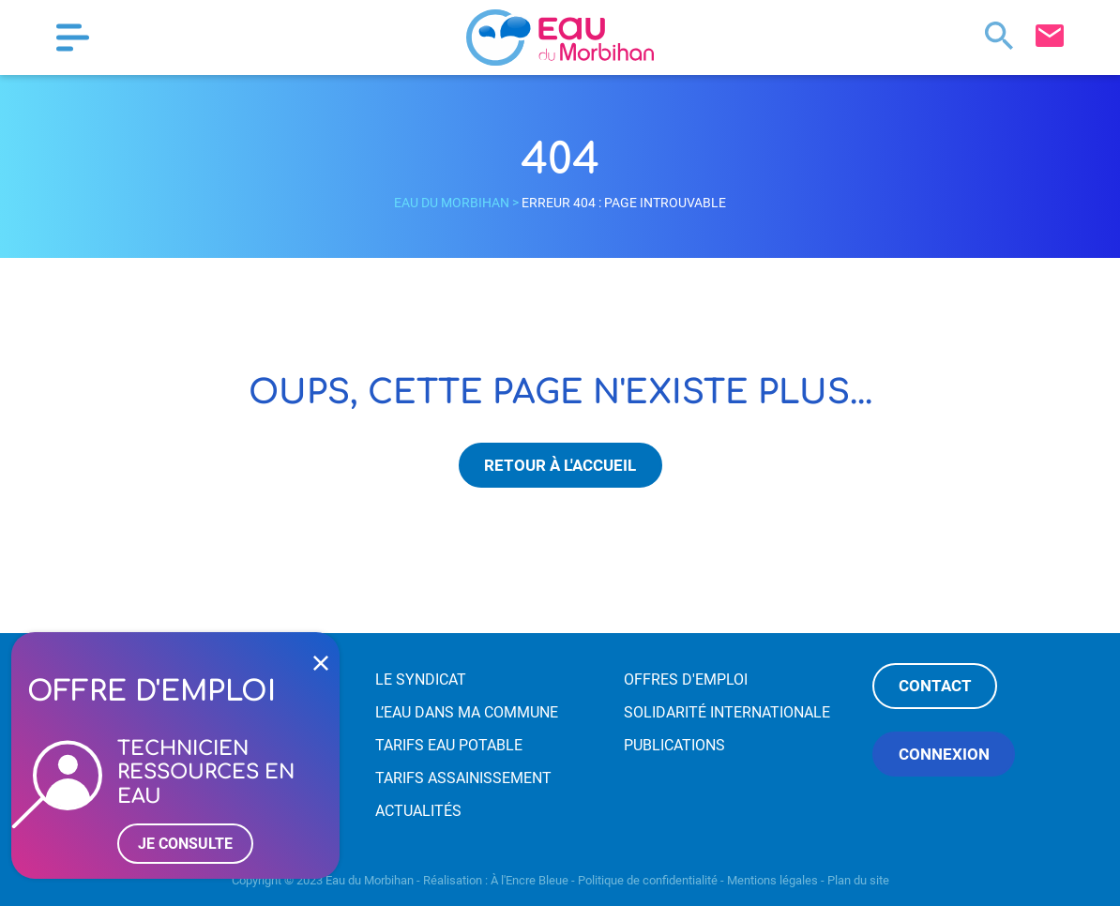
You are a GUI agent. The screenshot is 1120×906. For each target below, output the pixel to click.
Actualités (418, 811)
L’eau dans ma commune (466, 712)
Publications (674, 745)
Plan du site (858, 880)
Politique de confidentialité (648, 880)
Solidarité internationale (727, 712)
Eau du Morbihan (451, 202)
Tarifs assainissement (463, 778)
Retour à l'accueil (560, 465)
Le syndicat (420, 679)
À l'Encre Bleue (529, 880)
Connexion (944, 754)
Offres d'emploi (686, 679)
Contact (935, 685)
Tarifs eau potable (448, 745)
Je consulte (185, 844)
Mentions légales (772, 880)
